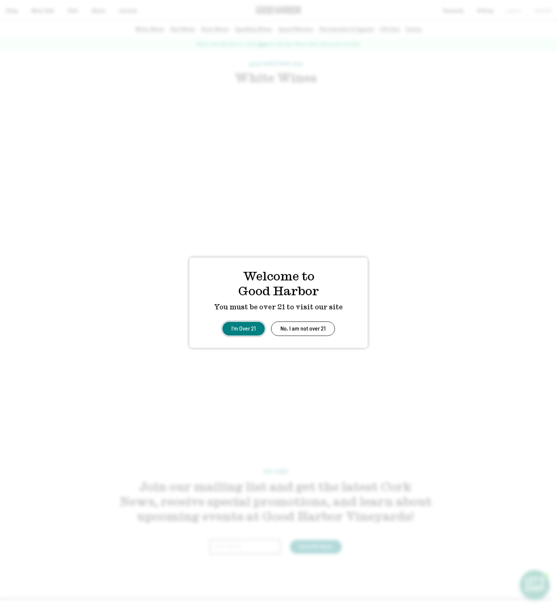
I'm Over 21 (243, 327)
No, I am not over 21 (303, 327)
